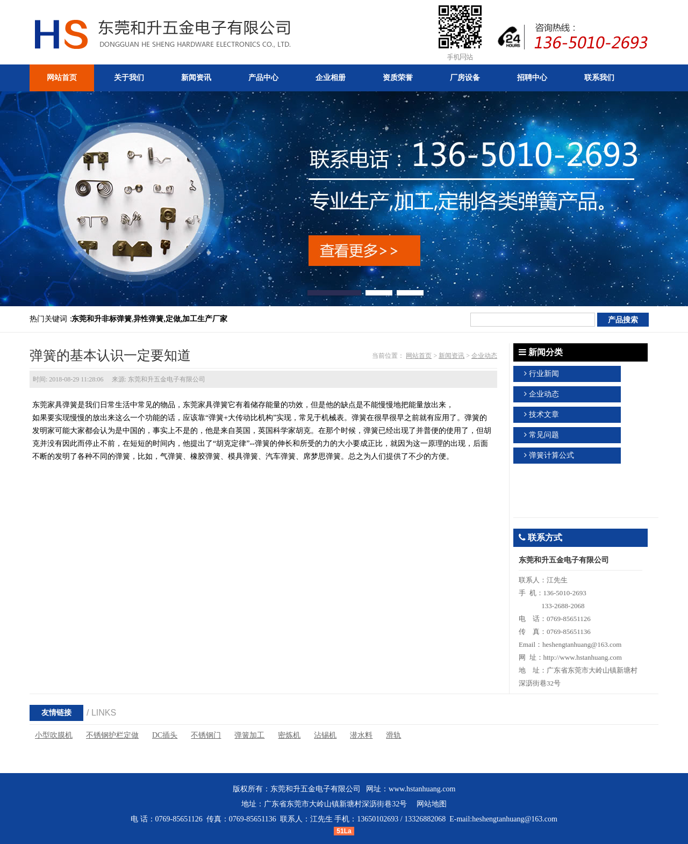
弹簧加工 (249, 735)
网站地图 (432, 804)
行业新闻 (544, 374)
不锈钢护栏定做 (112, 735)
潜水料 (361, 735)
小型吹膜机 (54, 735)
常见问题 (544, 435)
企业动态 (484, 355)
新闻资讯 (451, 355)
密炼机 (289, 735)
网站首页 (419, 355)
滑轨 (393, 735)
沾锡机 (325, 735)
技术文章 (544, 414)
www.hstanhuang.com (422, 789)
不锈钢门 (206, 735)
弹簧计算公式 (551, 455)
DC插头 (164, 735)
